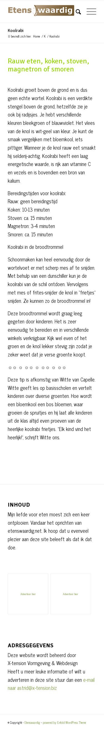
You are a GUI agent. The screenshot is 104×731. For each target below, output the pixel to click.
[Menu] (88, 11)
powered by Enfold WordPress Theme (64, 722)
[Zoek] (75, 11)
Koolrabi (16, 30)
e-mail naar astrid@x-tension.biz (51, 683)
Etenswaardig (32, 722)
